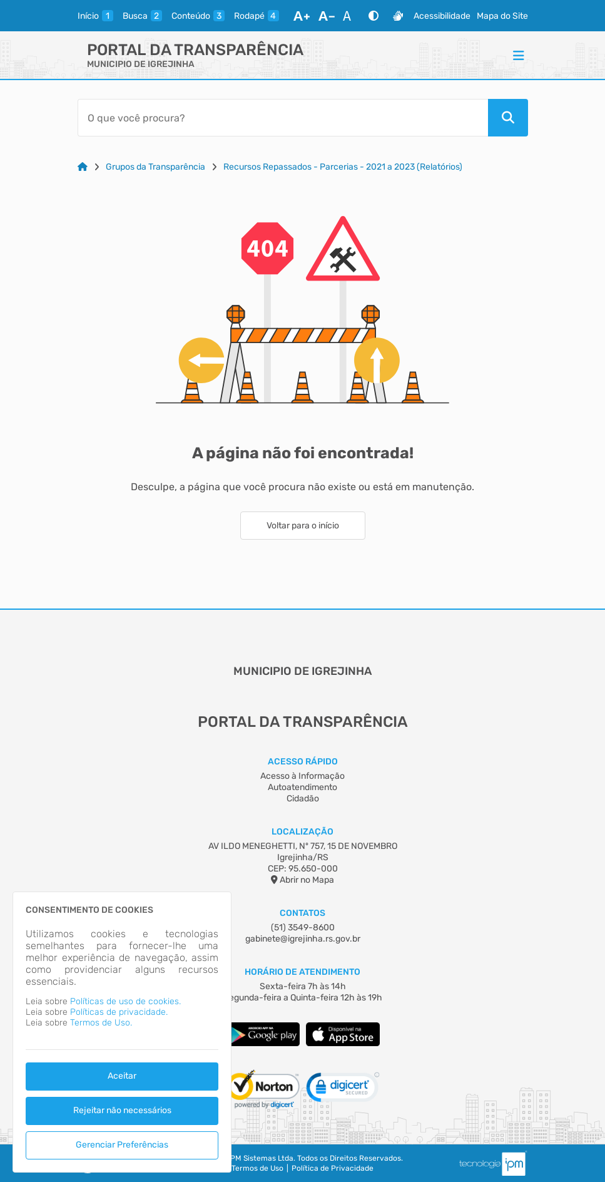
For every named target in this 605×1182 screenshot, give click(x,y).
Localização (302, 831)
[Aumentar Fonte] (301, 16)
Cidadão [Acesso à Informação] (303, 798)
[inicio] (95, 15)
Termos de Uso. (101, 1022)
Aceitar (122, 1076)
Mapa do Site (502, 16)
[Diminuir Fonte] (326, 16)
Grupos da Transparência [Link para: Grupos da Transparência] (155, 167)
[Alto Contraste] (373, 15)
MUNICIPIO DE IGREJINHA (141, 64)
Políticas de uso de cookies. (125, 1001)
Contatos (302, 913)
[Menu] (518, 55)
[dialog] (122, 1032)
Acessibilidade (442, 16)
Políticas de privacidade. (119, 1012)
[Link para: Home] (83, 167)
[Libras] (398, 15)
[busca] (142, 15)
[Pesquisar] (508, 117)
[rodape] (256, 15)
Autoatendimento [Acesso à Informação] (302, 787)
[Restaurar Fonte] (350, 16)
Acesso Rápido (303, 761)
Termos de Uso (257, 1168)
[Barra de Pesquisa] (283, 117)
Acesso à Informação (302, 776)
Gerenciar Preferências (122, 1144)
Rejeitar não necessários (122, 1110)
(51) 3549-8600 (303, 927)
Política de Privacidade (333, 1168)
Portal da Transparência (195, 50)
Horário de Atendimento (302, 972)
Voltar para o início (303, 525)
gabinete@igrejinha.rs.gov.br (302, 938)
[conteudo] (198, 15)
